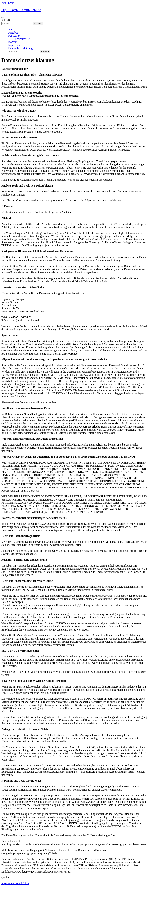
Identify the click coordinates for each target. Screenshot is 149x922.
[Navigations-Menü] (2, 17)
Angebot (13, 32)
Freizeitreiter (22, 38)
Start (10, 29)
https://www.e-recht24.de (15, 883)
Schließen (6, 19)
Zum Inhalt (7, 2)
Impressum (14, 45)
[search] (74, 21)
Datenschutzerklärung (20, 48)
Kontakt (12, 41)
